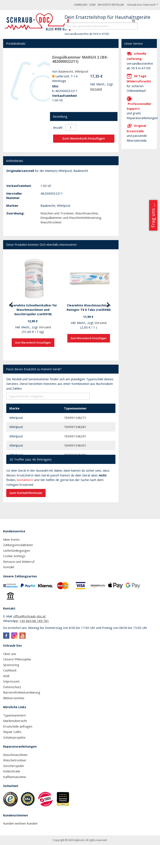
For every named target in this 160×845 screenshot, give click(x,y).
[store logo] (40, 22)
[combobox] (101, 26)
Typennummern (14, 715)
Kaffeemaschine (14, 777)
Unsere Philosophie (17, 659)
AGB (6, 676)
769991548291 (75, 436)
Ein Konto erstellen (111, 4)
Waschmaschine (86, 213)
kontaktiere (25, 480)
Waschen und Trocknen (57, 213)
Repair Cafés (12, 732)
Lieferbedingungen (16, 550)
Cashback (9, 670)
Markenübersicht (15, 721)
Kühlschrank (11, 771)
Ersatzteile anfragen (17, 726)
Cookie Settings (14, 556)
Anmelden (80, 4)
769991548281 (75, 427)
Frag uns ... (153, 215)
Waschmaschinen (15, 755)
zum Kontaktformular (26, 493)
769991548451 (75, 445)
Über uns (9, 654)
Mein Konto (11, 539)
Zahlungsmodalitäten (18, 545)
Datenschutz (12, 687)
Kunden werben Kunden (20, 823)
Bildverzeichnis (13, 698)
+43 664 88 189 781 (34, 621)
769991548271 (75, 418)
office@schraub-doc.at (29, 616)
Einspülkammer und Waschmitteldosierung (70, 217)
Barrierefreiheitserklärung (21, 692)
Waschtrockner (51, 222)
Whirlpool (81, 71)
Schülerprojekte (14, 737)
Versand (96, 89)
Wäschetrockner (14, 760)
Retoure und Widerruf (18, 561)
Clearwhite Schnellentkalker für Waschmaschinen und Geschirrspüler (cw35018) (33, 309)
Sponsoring (11, 665)
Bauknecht (65, 71)
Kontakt (8, 567)
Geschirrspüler (13, 766)
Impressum (11, 681)
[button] (142, 5)
